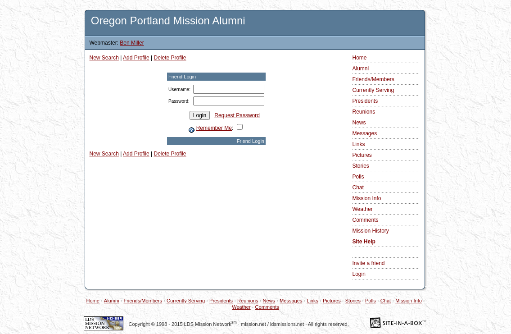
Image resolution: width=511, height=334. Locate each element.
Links (359, 144)
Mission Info (367, 198)
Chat (358, 187)
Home (360, 58)
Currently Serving (373, 90)
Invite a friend (369, 263)
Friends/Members (373, 79)
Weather (363, 209)
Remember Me (214, 128)
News (359, 122)
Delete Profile (170, 58)
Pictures (362, 155)
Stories (361, 166)
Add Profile (136, 58)
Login (359, 274)
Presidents (365, 101)
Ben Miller (132, 43)
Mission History (371, 231)
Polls (358, 177)
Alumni (361, 68)
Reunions (364, 112)
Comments (366, 220)
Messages (365, 133)
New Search (104, 58)
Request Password (237, 115)
